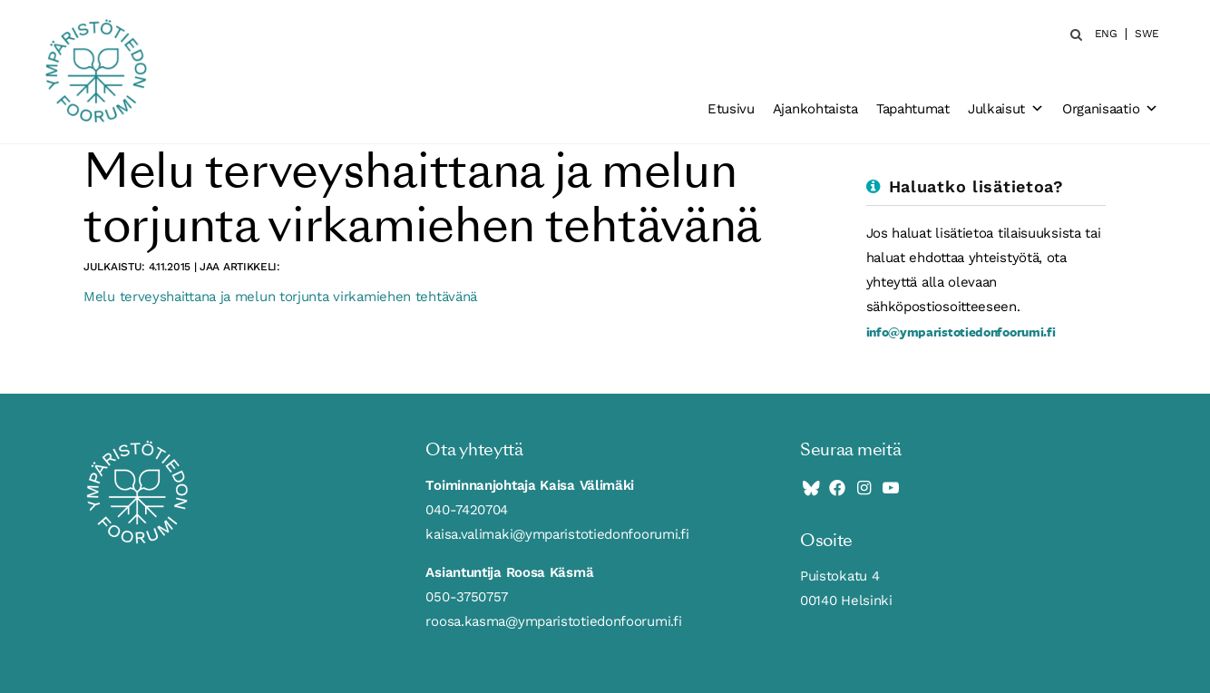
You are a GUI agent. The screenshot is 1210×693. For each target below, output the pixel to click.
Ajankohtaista (815, 109)
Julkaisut (1006, 109)
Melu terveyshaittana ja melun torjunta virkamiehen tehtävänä (280, 296)
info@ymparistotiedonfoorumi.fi (961, 331)
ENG (1106, 34)
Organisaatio (1110, 109)
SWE (1147, 34)
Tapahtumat (913, 109)
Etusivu (731, 109)
